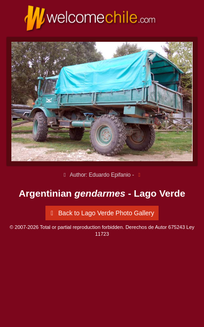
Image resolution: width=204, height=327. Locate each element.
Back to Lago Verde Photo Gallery (101, 213)
